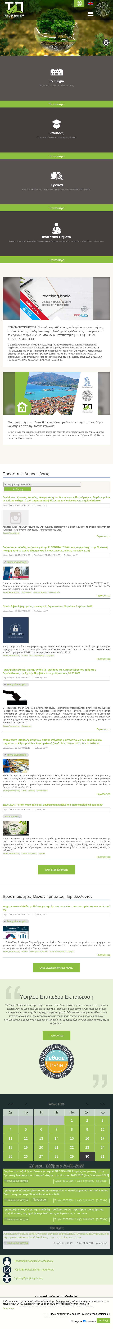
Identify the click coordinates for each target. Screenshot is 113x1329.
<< (10, 1104)
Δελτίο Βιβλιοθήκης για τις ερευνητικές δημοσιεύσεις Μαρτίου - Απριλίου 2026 (47, 606)
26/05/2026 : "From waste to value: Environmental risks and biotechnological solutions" (53, 804)
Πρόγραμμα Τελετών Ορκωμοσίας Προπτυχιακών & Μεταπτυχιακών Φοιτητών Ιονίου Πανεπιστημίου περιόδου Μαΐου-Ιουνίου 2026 (55, 1192)
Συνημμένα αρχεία (16, 562)
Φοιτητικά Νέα (54, 592)
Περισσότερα (103, 536)
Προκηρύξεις (26, 592)
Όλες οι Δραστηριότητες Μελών (56, 967)
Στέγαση (31, 791)
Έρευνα (25, 656)
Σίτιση (24, 791)
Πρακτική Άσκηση (40, 592)
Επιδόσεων (91, 1322)
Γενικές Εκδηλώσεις (29, 854)
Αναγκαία (77, 1322)
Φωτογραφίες (12, 816)
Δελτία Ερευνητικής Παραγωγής (42, 656)
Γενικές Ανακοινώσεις (11, 533)
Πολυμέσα (39, 1199)
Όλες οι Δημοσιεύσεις (56, 869)
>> (102, 1104)
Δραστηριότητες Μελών (38, 952)
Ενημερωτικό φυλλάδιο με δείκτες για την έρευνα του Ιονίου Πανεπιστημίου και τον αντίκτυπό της (56, 908)
